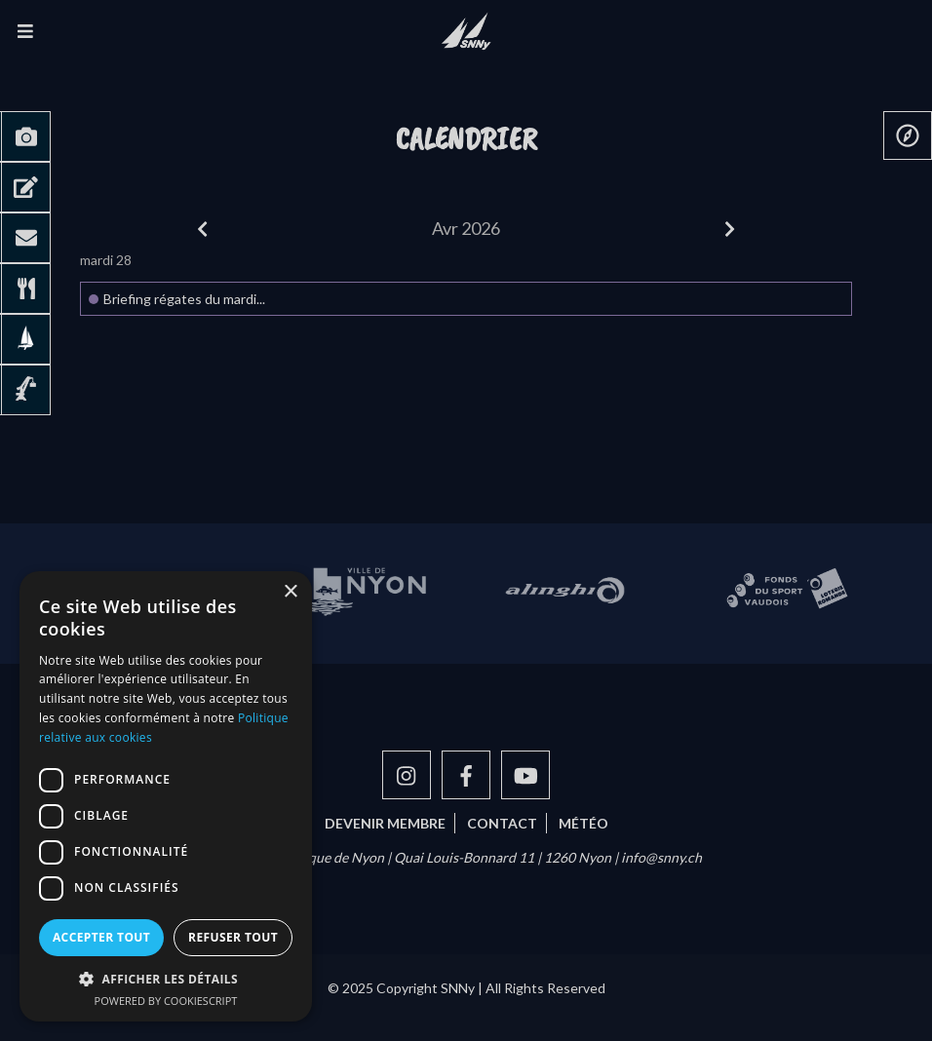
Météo (583, 823)
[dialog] (165, 796)
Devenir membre (385, 823)
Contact (502, 823)
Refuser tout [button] (233, 937)
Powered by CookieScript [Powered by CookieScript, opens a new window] (166, 1000)
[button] (165, 978)
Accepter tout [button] (101, 937)
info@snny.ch (661, 857)
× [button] (290, 592)
